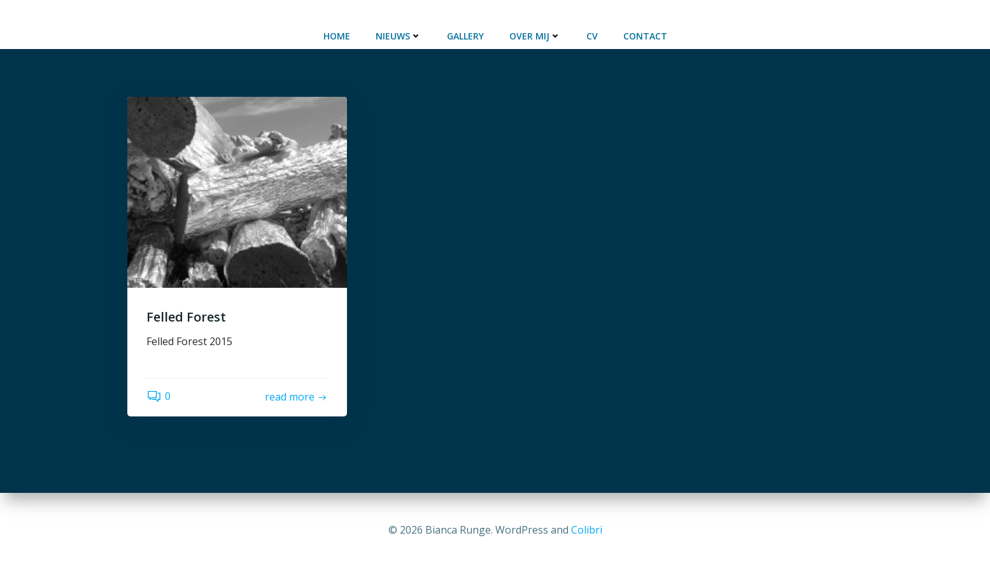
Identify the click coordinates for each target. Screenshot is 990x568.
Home (336, 36)
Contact (645, 36)
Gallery (465, 36)
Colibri (586, 530)
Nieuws (398, 36)
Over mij (535, 36)
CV (592, 36)
